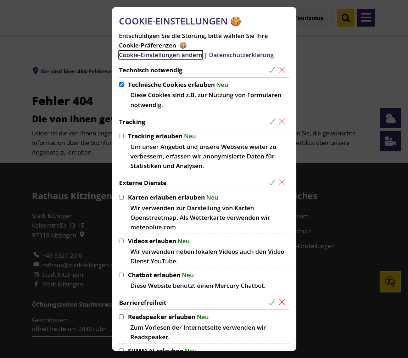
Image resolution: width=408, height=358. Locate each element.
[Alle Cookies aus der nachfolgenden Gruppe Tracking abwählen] (283, 121)
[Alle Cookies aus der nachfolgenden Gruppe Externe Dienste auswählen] (273, 182)
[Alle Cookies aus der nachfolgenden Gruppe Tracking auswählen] (273, 121)
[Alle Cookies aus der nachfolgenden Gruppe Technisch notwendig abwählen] (283, 70)
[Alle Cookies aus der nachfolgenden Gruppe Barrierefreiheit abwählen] (283, 302)
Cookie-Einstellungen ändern (161, 55)
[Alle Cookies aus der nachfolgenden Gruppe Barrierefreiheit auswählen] (273, 302)
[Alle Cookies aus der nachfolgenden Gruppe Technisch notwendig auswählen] (273, 70)
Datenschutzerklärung (241, 55)
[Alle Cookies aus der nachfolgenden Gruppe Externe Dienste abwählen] (283, 182)
